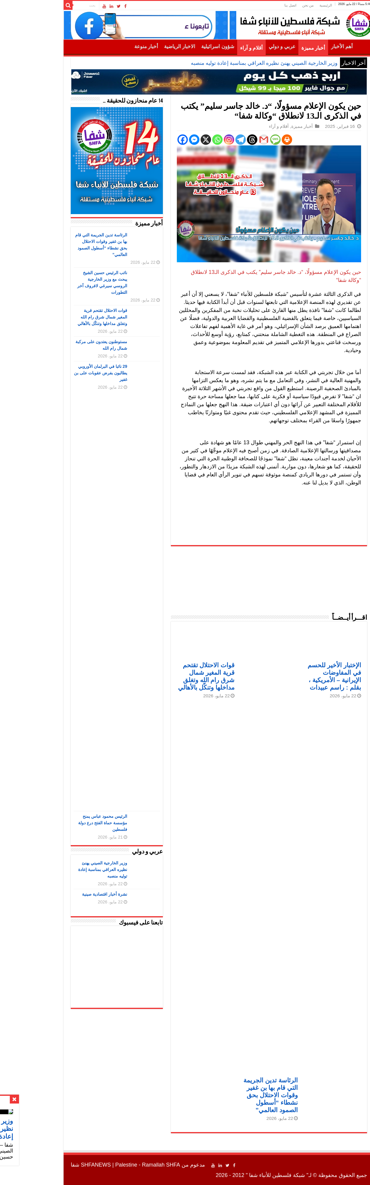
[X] (172, 139)
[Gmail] (230, 139)
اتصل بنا (256, 5)
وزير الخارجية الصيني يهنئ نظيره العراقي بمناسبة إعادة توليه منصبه (230, 63)
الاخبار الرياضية (145, 46)
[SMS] (241, 139)
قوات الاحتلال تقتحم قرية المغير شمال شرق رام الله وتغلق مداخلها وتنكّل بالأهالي (68, 317)
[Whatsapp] (183, 139)
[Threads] (218, 139)
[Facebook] (149, 139)
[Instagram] (195, 139)
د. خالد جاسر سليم (247, 272)
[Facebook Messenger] (160, 139)
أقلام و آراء (217, 48)
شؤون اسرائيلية (183, 46)
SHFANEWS (62, 1165)
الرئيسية (292, 5)
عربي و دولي (248, 46)
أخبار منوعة (112, 46)
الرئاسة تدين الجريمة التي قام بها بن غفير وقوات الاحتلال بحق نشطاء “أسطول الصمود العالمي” (237, 1095)
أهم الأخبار (308, 46)
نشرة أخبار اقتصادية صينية (70, 894)
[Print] (253, 139)
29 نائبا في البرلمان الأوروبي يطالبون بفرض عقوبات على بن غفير (66, 373)
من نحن (274, 5)
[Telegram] (206, 139)
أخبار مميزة (279, 48)
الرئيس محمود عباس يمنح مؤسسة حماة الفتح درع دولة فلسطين (68, 823)
